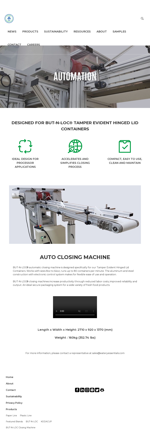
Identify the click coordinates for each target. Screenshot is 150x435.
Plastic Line (26, 415)
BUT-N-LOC (32, 421)
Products (11, 409)
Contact (11, 390)
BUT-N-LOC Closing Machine (20, 427)
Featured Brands (14, 421)
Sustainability (14, 396)
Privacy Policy (14, 403)
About (9, 383)
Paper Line (11, 415)
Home (9, 377)
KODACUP (46, 421)
